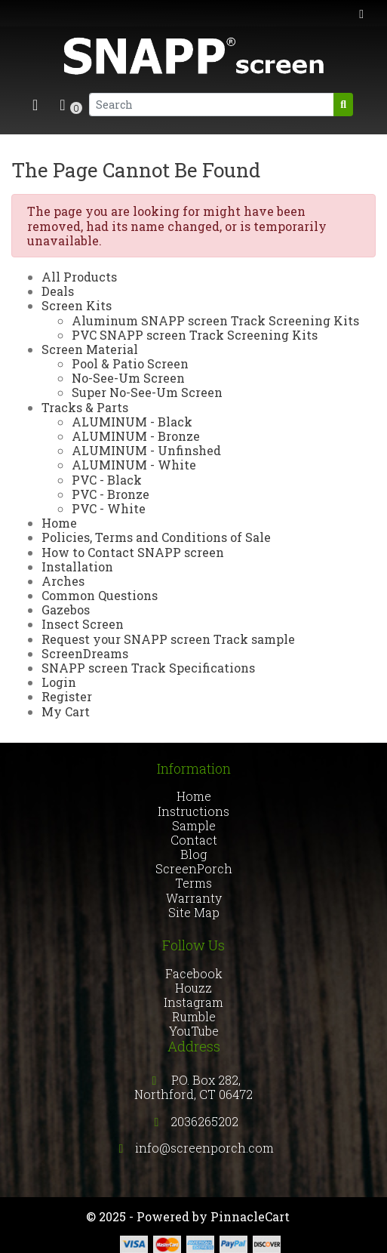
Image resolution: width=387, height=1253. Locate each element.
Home (59, 523)
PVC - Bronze (110, 494)
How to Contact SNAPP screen (132, 552)
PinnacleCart (250, 1216)
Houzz (193, 988)
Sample (194, 825)
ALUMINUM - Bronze (136, 436)
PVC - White (109, 508)
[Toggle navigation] (35, 104)
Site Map (194, 912)
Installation (77, 566)
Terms (193, 883)
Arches (62, 581)
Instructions (193, 811)
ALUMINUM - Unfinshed (146, 450)
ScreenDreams (84, 653)
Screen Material (89, 349)
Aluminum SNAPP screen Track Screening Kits (215, 320)
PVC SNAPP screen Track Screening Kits (195, 335)
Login (58, 682)
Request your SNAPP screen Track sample (168, 639)
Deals (57, 291)
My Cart (65, 711)
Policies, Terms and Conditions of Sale (156, 537)
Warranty (194, 898)
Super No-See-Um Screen (147, 392)
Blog (193, 854)
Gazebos (65, 609)
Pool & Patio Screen (130, 363)
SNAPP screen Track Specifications (148, 668)
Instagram (193, 1002)
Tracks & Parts (84, 407)
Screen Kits (76, 305)
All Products (79, 277)
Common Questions (99, 595)
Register (66, 696)
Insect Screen (82, 624)
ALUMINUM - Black (132, 421)
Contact (193, 840)
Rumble (194, 1016)
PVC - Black (107, 480)
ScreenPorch (193, 868)
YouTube (194, 1031)
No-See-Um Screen (128, 378)
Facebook (194, 973)
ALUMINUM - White (134, 465)
